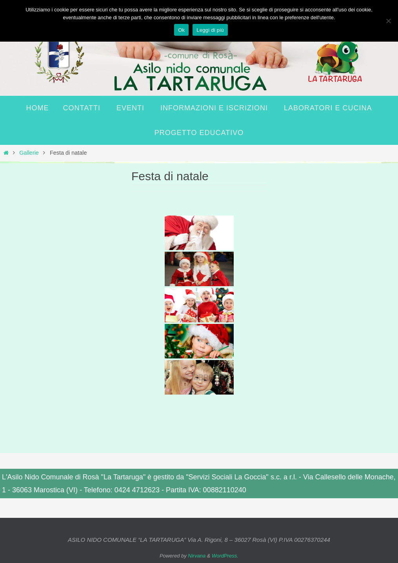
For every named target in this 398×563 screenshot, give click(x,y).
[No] (388, 21)
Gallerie (29, 153)
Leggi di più (210, 30)
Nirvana (196, 556)
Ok (181, 30)
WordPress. (225, 556)
